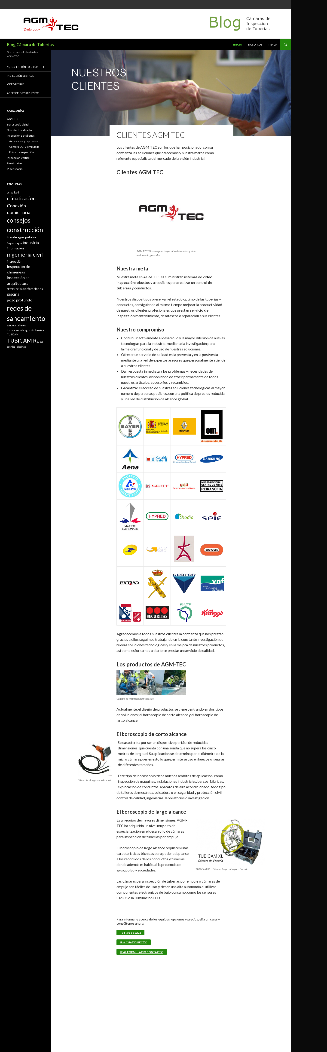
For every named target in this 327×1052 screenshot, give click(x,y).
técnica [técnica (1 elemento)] (11, 346)
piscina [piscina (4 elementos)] (13, 294)
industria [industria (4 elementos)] (31, 242)
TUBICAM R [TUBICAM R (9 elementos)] (22, 340)
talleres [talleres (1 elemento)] (21, 325)
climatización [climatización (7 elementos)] (21, 198)
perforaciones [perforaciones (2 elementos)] (33, 289)
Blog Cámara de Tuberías (30, 44)
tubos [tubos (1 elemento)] (40, 341)
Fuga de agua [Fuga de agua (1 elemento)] (14, 243)
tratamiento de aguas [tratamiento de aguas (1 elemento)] (19, 330)
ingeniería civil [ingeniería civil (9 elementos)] (25, 254)
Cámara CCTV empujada (24, 146)
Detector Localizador (20, 130)
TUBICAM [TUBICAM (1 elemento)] (12, 334)
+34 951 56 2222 (130, 932)
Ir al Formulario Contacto (141, 952)
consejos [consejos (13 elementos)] (19, 220)
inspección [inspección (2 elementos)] (14, 261)
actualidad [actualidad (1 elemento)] (13, 192)
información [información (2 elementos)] (15, 248)
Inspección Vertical (20, 75)
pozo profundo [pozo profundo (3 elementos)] (19, 300)
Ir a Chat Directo (133, 942)
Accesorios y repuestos (23, 93)
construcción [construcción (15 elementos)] (25, 229)
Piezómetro (14, 163)
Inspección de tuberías (21, 135)
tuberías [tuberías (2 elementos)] (38, 330)
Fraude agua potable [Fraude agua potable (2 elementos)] (21, 237)
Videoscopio (15, 84)
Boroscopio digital (18, 124)
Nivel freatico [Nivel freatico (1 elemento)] (14, 288)
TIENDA (272, 44)
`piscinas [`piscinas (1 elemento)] (21, 346)
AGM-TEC (13, 119)
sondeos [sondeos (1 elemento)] (11, 325)
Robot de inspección (21, 152)
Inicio (237, 44)
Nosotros (255, 44)
